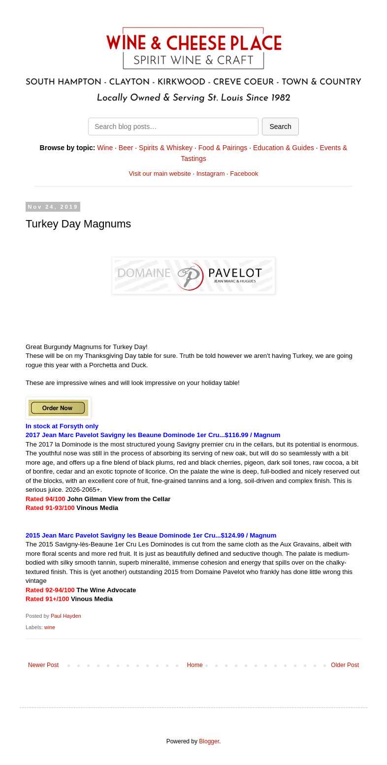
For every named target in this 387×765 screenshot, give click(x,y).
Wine (105, 148)
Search (280, 126)
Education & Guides (283, 148)
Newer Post (43, 665)
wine (49, 627)
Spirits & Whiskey (166, 148)
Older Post (345, 665)
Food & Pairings (223, 148)
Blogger (209, 741)
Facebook (244, 173)
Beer (126, 148)
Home (195, 665)
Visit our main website (160, 173)
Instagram (210, 173)
